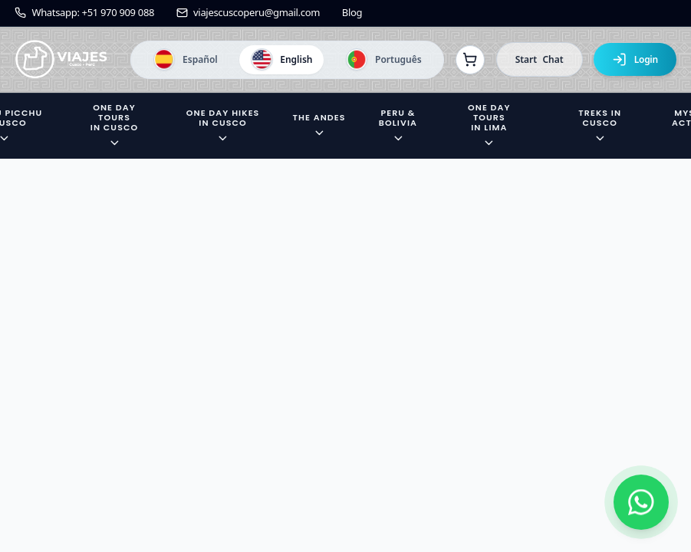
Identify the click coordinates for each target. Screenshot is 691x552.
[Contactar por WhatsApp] (641, 502)
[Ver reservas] (470, 59)
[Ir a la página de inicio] (61, 60)
